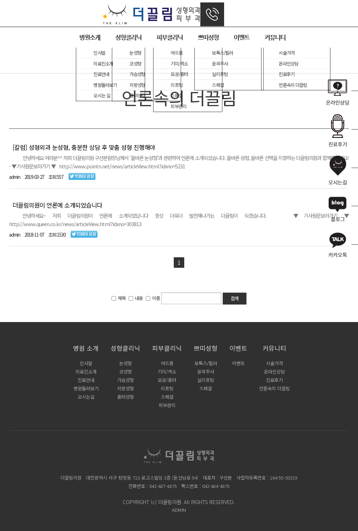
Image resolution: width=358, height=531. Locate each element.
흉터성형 (125, 396)
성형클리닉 (128, 37)
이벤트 (242, 37)
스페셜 (167, 396)
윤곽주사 (205, 371)
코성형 (125, 371)
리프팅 (167, 388)
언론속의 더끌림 (274, 388)
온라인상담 (274, 371)
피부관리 (167, 405)
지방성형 (125, 388)
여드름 (167, 363)
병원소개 (89, 37)
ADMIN (179, 509)
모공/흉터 (167, 380)
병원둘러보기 (86, 388)
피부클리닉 (170, 37)
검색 (234, 299)
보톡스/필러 (205, 363)
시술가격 (274, 363)
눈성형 (125, 363)
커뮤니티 (275, 37)
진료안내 (86, 380)
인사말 (86, 363)
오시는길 (86, 396)
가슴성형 (125, 380)
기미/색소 (167, 371)
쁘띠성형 (208, 37)
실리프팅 (205, 380)
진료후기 (274, 380)
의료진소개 (86, 371)
